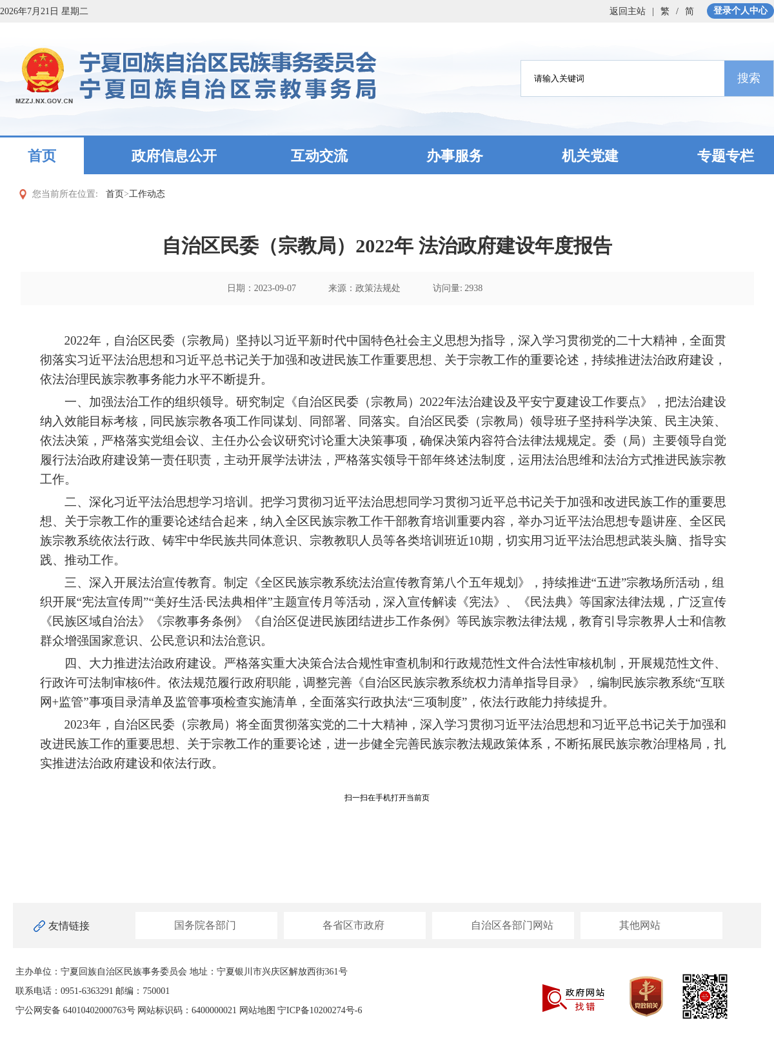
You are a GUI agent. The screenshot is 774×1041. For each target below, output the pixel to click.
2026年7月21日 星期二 (44, 11)
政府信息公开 (174, 156)
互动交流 (319, 156)
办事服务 (454, 156)
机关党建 (590, 156)
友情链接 (69, 925)
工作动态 (147, 194)
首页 (42, 156)
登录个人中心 (740, 10)
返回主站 (628, 11)
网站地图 (257, 1010)
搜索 (748, 78)
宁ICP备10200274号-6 (319, 1010)
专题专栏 (725, 156)
